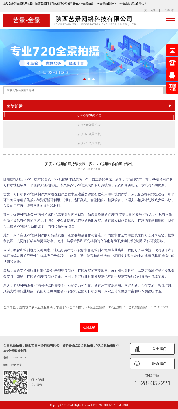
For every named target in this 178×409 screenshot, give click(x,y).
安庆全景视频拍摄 (89, 116)
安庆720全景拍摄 (89, 143)
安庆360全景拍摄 (89, 134)
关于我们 (149, 10)
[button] (84, 79)
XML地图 (122, 405)
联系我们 (169, 10)
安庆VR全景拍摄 (88, 125)
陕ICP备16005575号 (104, 405)
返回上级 (89, 327)
